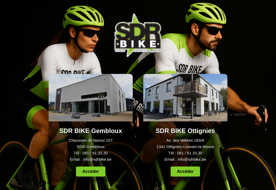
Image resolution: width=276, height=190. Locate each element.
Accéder (90, 171)
